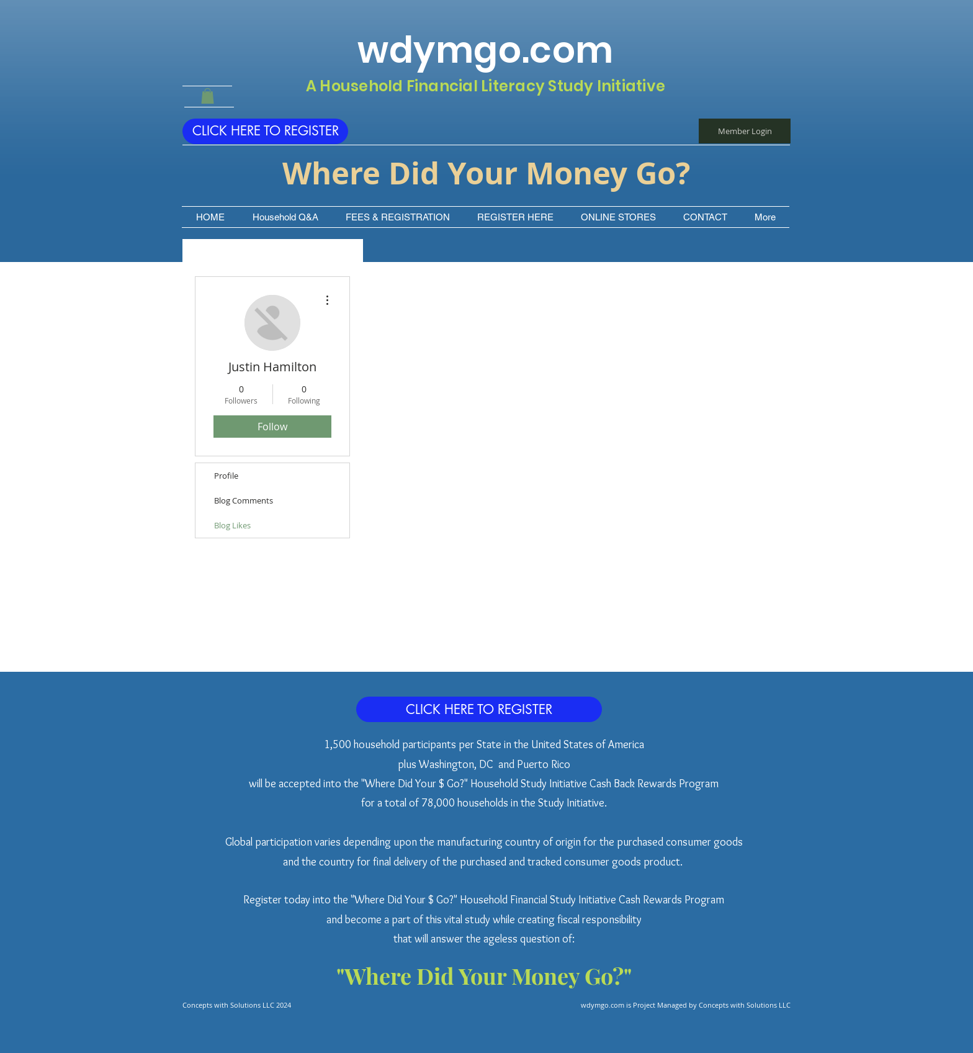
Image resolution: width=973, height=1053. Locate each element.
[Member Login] (745, 131)
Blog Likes (232, 525)
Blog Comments (243, 500)
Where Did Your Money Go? (486, 173)
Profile (226, 475)
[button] (207, 96)
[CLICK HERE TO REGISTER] (265, 131)
